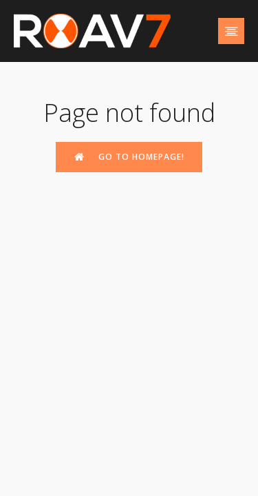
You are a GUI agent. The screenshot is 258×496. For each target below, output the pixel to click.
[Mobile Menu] (231, 31)
